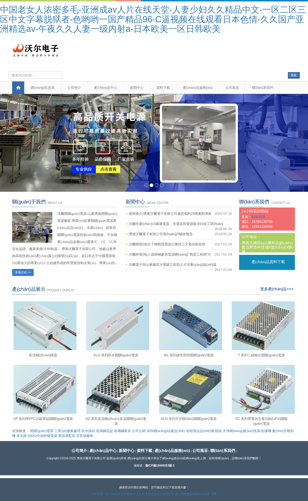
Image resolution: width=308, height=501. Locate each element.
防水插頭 (88, 431)
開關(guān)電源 (41, 431)
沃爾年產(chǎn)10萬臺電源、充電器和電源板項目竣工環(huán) (176, 224)
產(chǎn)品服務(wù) (198, 88)
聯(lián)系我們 (262, 88)
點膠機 (266, 431)
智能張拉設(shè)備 (200, 431)
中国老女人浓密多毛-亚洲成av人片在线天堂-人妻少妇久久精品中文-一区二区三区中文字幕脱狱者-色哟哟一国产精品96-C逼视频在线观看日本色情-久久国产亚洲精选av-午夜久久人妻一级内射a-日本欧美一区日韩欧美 (153, 19)
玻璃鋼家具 (122, 431)
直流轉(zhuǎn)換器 (43, 355)
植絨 (218, 431)
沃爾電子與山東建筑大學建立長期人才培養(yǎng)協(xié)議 (172, 265)
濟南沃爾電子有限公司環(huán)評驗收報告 (161, 234)
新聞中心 (137, 88)
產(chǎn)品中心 (105, 88)
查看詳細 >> (23, 272)
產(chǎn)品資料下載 (268, 262)
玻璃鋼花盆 (104, 431)
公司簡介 (74, 88)
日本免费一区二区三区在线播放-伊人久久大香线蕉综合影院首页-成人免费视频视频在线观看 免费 (153, 494)
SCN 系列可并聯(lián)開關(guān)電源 (189, 419)
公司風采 (232, 88)
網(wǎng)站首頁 (43, 88)
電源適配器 (66, 436)
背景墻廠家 (84, 436)
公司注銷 (139, 431)
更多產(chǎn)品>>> (276, 289)
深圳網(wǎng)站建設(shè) (165, 431)
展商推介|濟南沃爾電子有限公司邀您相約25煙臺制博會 (170, 214)
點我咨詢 (258, 217)
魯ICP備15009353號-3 (159, 465)
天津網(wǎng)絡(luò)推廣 (241, 431)
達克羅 (21, 436)
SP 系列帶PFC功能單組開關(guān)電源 (43, 419)
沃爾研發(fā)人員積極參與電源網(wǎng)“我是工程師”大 (170, 254)
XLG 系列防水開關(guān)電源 (115, 355)
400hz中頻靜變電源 (42, 436)
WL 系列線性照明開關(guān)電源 (188, 355)
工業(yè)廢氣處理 (67, 431)
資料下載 (163, 88)
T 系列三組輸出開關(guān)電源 (261, 355)
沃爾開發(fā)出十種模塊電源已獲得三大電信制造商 (167, 244)
